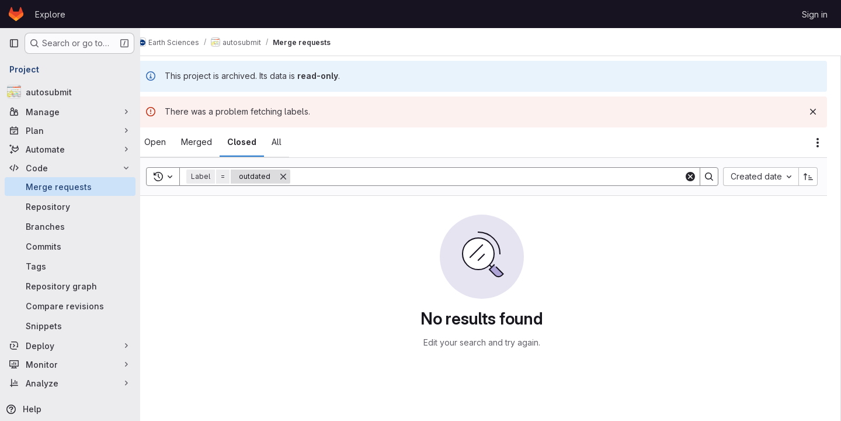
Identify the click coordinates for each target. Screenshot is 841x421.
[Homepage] (16, 14)
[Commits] (70, 246)
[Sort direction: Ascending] (808, 176)
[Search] (496, 177)
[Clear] (690, 177)
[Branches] (70, 226)
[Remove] (301, 177)
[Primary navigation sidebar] (14, 43)
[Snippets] (70, 325)
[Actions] (817, 142)
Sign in (815, 14)
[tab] (172, 142)
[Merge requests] (70, 186)
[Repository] (70, 206)
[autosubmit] (70, 91)
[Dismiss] (813, 112)
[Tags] (70, 266)
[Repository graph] (70, 286)
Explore (50, 14)
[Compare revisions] (70, 305)
